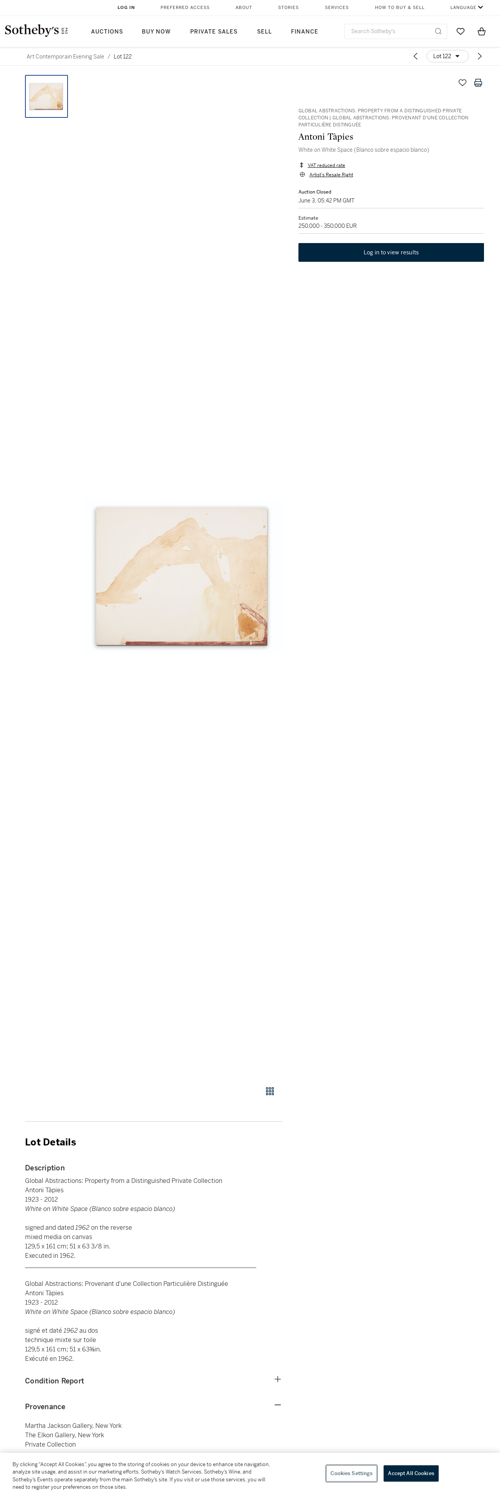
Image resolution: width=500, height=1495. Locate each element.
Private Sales (214, 31)
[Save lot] (462, 82)
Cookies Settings (351, 1473)
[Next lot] (480, 56)
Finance (304, 31)
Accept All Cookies (411, 1473)
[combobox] (395, 31)
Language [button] (463, 7)
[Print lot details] (478, 82)
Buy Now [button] (156, 31)
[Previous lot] (415, 56)
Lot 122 (123, 56)
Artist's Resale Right (331, 175)
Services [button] (337, 7)
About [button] (244, 7)
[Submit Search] (438, 31)
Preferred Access (185, 7)
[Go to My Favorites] (460, 31)
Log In (126, 7)
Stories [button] (288, 7)
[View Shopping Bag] (481, 31)
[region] (250, 1474)
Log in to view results (391, 252)
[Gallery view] (270, 1091)
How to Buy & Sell (400, 7)
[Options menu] (448, 56)
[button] (183, 576)
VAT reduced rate (326, 165)
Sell (264, 31)
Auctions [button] (107, 31)
